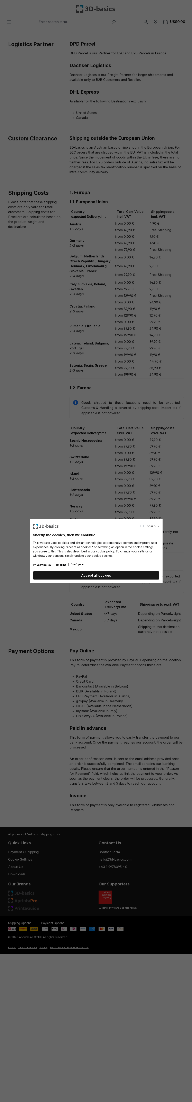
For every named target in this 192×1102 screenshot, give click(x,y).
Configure (77, 564)
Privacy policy (42, 564)
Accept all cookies (96, 575)
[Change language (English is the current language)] (149, 526)
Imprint (61, 564)
